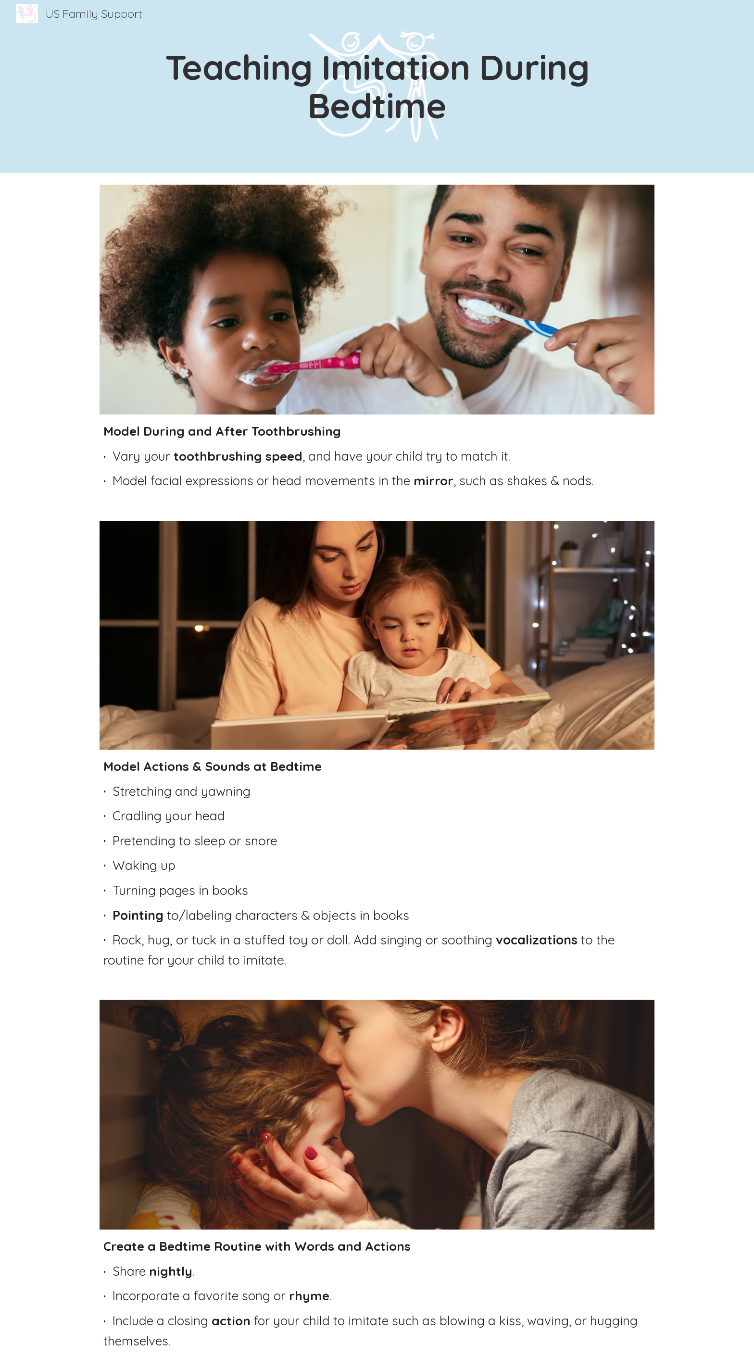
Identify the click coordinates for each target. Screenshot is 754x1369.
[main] (377, 86)
